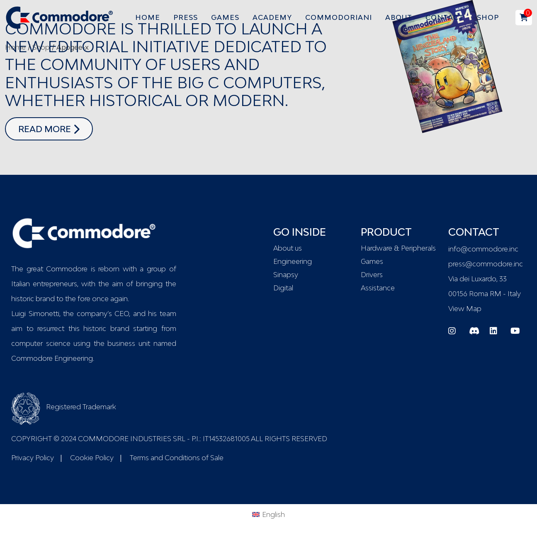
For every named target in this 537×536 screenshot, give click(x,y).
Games (372, 261)
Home (15, 47)
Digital (283, 288)
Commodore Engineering (52, 358)
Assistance (378, 288)
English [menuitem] (273, 514)
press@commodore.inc (485, 264)
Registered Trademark (63, 407)
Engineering (292, 261)
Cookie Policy (92, 458)
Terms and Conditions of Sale (177, 458)
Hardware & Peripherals (398, 248)
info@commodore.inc (483, 249)
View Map (464, 308)
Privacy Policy (32, 458)
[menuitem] (268, 513)
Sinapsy (285, 274)
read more (55, 128)
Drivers (372, 274)
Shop (41, 47)
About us (287, 248)
